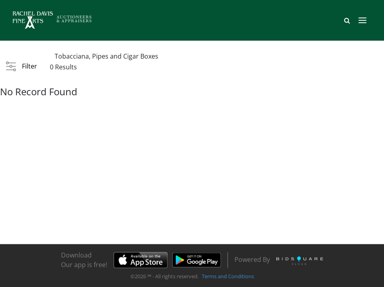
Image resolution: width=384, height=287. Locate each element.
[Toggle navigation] (362, 20)
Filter (29, 66)
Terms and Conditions (228, 276)
